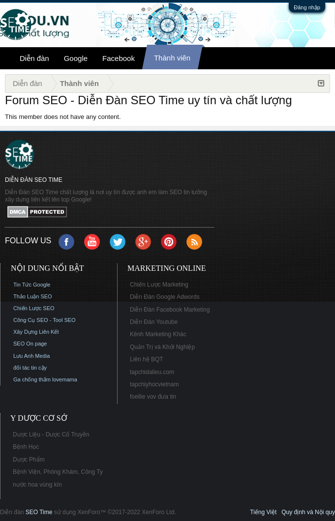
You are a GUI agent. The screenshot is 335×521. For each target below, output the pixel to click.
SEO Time (39, 512)
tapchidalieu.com (152, 372)
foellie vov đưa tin (153, 396)
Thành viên (172, 58)
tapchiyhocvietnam (154, 384)
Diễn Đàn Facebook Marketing (170, 309)
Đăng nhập (307, 7)
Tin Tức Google (31, 285)
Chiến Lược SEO (34, 308)
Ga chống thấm (32, 379)
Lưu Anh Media (31, 356)
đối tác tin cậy (30, 368)
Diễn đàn (34, 58)
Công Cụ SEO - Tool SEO (44, 320)
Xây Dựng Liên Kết (36, 332)
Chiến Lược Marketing (159, 284)
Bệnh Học (26, 446)
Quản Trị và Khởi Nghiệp (162, 347)
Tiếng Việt (263, 512)
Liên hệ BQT (146, 359)
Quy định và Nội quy (308, 512)
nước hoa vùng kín (37, 484)
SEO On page (30, 344)
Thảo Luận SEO (32, 296)
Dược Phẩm (29, 459)
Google (76, 58)
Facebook (118, 58)
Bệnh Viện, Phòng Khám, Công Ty (58, 471)
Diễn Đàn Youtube (154, 321)
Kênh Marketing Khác (158, 334)
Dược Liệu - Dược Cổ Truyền (51, 434)
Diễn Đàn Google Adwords (165, 296)
